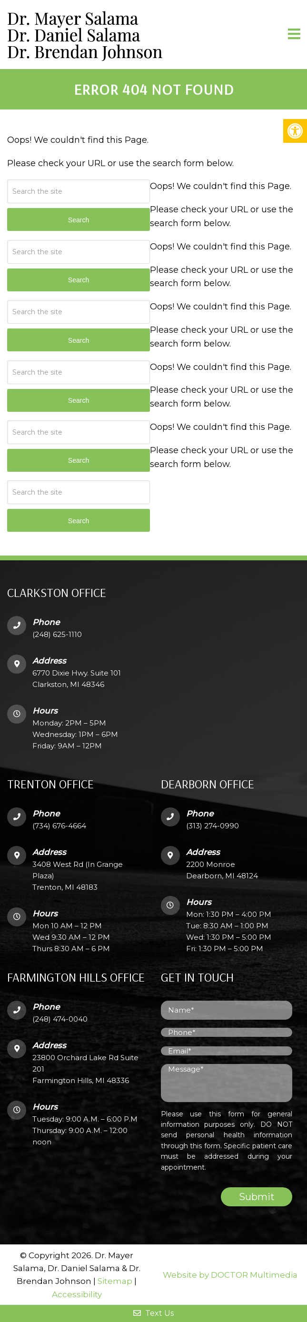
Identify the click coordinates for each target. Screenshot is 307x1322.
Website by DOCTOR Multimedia (230, 1275)
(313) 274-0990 (212, 825)
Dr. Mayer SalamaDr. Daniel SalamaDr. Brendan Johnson (84, 34)
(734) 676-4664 (59, 825)
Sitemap (115, 1281)
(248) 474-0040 (60, 1019)
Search (78, 521)
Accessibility (77, 1294)
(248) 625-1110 (57, 634)
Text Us (153, 1313)
